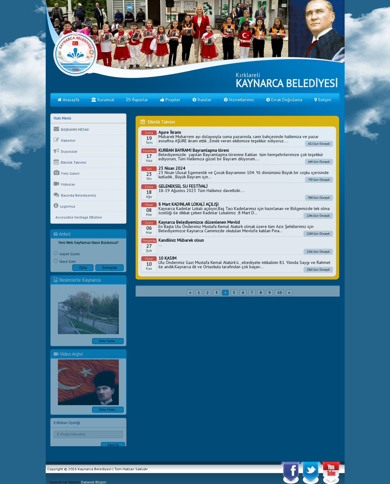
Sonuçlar (109, 269)
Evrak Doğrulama (284, 99)
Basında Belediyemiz (75, 195)
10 (279, 294)
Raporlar (137, 99)
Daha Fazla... (108, 343)
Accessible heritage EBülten (78, 217)
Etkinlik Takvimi (70, 162)
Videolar (64, 184)
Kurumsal (102, 99)
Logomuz (64, 206)
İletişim (322, 99)
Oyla (83, 269)
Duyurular (65, 151)
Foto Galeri (67, 173)
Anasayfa (68, 99)
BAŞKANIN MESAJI (71, 129)
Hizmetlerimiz (239, 99)
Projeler (170, 99)
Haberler (65, 140)
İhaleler (202, 99)
